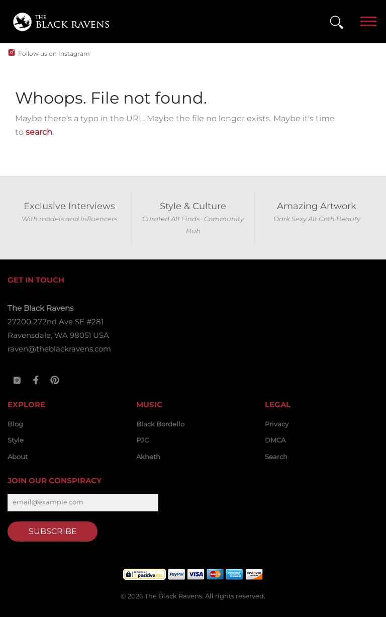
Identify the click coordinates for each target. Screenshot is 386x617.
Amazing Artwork (316, 206)
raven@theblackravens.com (59, 349)
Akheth (148, 457)
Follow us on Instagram (54, 53)
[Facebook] (36, 380)
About (18, 457)
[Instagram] (17, 380)
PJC (142, 440)
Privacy (276, 424)
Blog (15, 424)
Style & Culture (193, 206)
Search (276, 457)
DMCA (275, 440)
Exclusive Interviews (69, 206)
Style (16, 440)
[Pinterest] (54, 380)
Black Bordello (160, 424)
